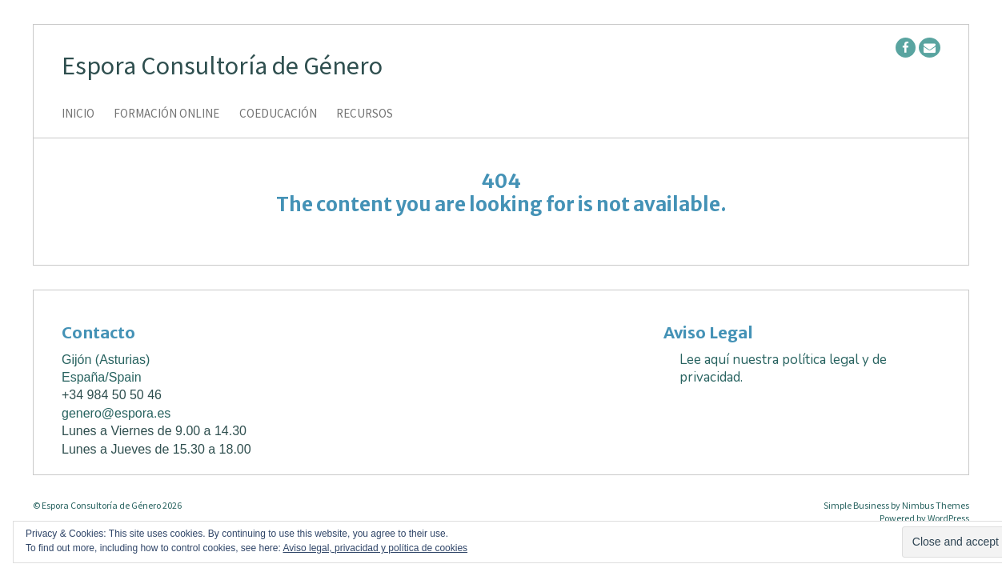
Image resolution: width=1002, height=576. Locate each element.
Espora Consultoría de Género (222, 66)
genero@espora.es (116, 413)
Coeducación (278, 114)
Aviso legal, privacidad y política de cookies (375, 548)
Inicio (78, 114)
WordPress (948, 518)
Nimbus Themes (935, 505)
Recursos (364, 114)
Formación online (166, 114)
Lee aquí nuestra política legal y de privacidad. (783, 368)
